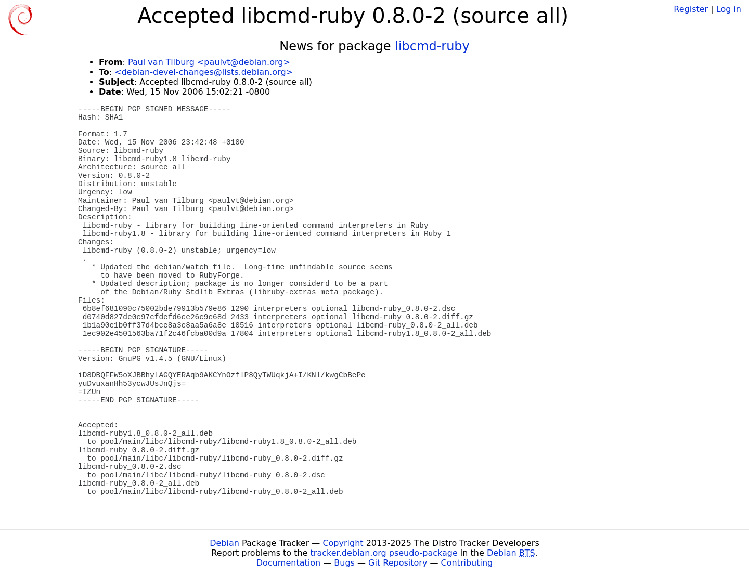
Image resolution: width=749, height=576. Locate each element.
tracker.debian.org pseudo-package (384, 553)
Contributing (467, 563)
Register (691, 9)
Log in (728, 9)
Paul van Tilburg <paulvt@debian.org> (209, 62)
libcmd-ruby (432, 46)
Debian (224, 543)
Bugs (344, 563)
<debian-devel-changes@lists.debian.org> (203, 72)
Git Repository (397, 563)
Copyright (342, 543)
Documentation (288, 563)
